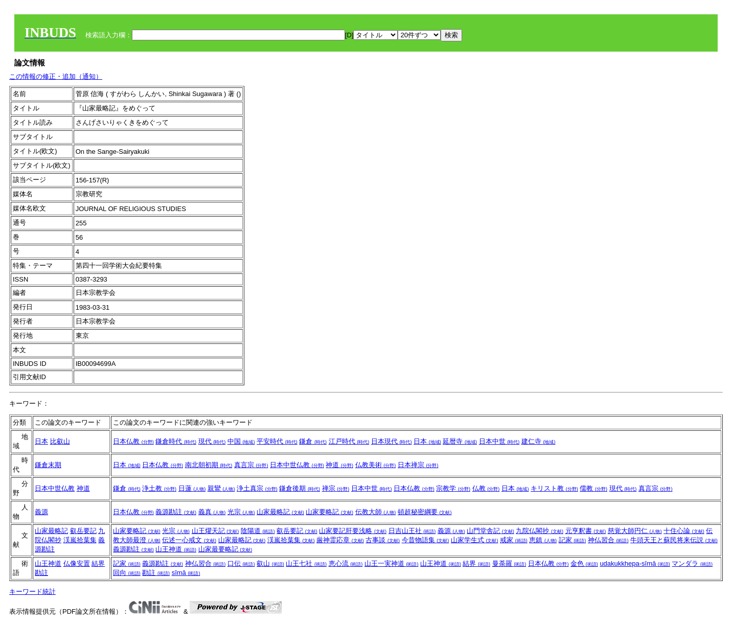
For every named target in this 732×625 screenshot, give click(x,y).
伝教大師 (375, 512)
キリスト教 (554, 488)
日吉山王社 (412, 531)
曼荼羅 (509, 563)
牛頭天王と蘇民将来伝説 (674, 540)
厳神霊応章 (340, 540)
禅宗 (336, 488)
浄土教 (159, 488)
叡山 (270, 563)
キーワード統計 (32, 591)
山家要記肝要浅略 (352, 531)
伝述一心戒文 (189, 540)
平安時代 (277, 441)
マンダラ (692, 563)
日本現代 (391, 441)
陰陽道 (258, 531)
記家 (572, 540)
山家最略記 (280, 512)
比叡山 (60, 441)
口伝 (241, 563)
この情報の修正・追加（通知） (55, 76)
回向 (127, 572)
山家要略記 (329, 512)
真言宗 (251, 465)
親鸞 (221, 488)
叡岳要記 (83, 531)
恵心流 (346, 563)
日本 (41, 441)
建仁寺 (538, 441)
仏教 (486, 488)
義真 (212, 512)
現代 (212, 441)
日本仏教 (133, 441)
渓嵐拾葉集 (80, 540)
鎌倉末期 (48, 465)
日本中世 (499, 441)
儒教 (593, 488)
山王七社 (306, 563)
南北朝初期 (209, 465)
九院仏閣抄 (539, 531)
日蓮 (192, 488)
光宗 (241, 512)
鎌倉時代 (175, 441)
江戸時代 (349, 441)
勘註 (41, 572)
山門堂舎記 (490, 531)
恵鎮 (543, 540)
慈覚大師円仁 (635, 531)
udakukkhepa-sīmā (635, 563)
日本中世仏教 (297, 465)
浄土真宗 (257, 488)
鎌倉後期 (299, 488)
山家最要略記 (225, 549)
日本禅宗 (418, 465)
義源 (41, 512)
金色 (584, 563)
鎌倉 (313, 441)
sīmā (186, 572)
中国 (241, 441)
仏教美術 (375, 465)
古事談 (382, 540)
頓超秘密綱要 (425, 512)
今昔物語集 (425, 540)
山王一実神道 (391, 563)
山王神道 (175, 549)
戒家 (514, 540)
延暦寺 (460, 441)
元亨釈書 (585, 531)
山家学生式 (474, 540)
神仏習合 (608, 540)
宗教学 (453, 488)
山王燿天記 (215, 531)
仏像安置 (76, 563)
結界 (98, 563)
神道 (339, 465)
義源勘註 (175, 512)
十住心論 (684, 531)
